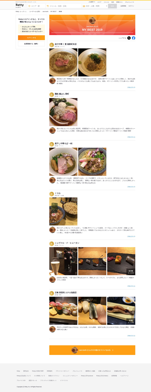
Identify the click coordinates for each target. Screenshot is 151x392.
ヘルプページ (124, 376)
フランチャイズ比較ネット (48, 380)
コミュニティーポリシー (70, 376)
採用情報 (114, 376)
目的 (112, 2)
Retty (18, 371)
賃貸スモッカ (33, 380)
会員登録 (123, 6)
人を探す (91, 2)
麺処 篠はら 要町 (62, 94)
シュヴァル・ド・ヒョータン (67, 243)
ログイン (131, 6)
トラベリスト (64, 380)
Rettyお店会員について (24, 376)
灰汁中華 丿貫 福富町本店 (66, 44)
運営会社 (26, 371)
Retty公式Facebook (87, 376)
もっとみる (131, 272)
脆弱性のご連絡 (90, 371)
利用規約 (49, 371)
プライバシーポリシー (62, 371)
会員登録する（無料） (31, 44)
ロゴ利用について (39, 376)
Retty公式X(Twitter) (102, 376)
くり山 (57, 193)
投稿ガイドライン (53, 376)
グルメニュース (129, 2)
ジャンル (106, 2)
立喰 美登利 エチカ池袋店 (66, 293)
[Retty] (20, 5)
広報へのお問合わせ (104, 371)
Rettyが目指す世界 (37, 371)
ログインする (31, 38)
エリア (99, 2)
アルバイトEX (21, 380)
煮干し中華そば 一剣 (63, 143)
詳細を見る (131, 87)
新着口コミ (119, 2)
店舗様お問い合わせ (120, 371)
